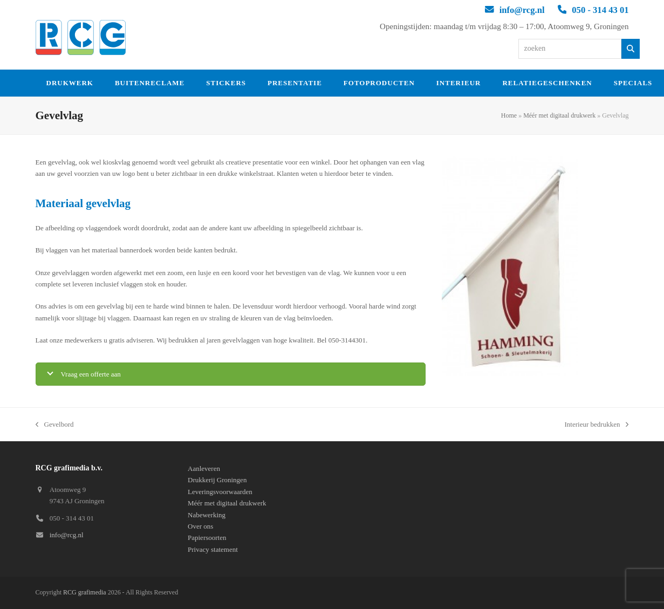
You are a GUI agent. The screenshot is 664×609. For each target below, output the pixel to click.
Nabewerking (206, 515)
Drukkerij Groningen (217, 480)
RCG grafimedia (84, 592)
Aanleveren (204, 468)
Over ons (200, 526)
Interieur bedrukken (597, 425)
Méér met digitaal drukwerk (559, 115)
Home (509, 115)
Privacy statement (213, 549)
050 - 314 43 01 (600, 10)
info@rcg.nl (522, 10)
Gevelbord (55, 425)
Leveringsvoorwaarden (220, 492)
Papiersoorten (207, 537)
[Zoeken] (630, 49)
